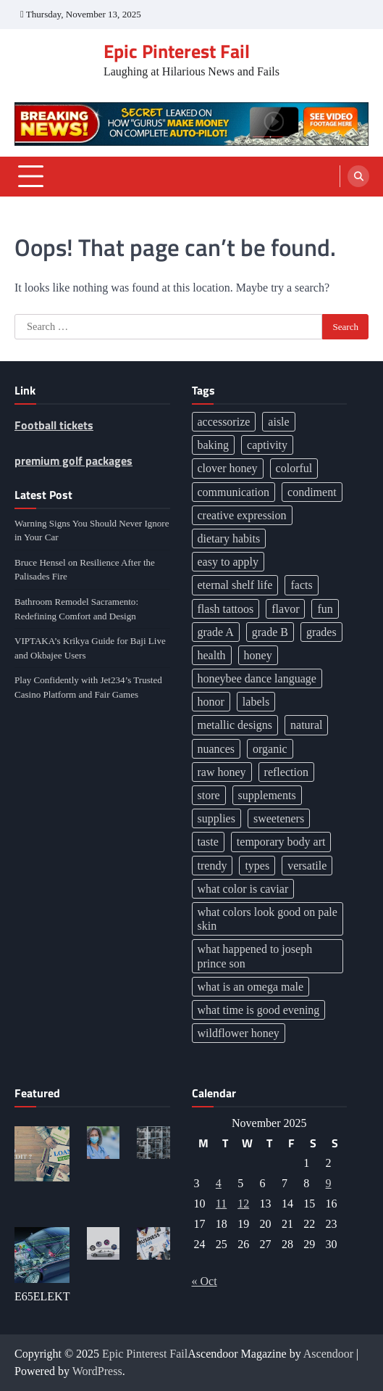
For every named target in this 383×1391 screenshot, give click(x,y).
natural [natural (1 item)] (306, 725)
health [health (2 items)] (212, 655)
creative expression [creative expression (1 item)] (242, 515)
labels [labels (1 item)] (256, 702)
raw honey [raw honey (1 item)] (222, 772)
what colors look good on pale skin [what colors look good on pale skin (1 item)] (267, 919)
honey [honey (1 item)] (258, 655)
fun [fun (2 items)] (324, 609)
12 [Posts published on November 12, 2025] (243, 1203)
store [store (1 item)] (209, 795)
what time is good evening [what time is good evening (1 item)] (259, 1010)
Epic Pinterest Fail (177, 50)
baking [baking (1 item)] (214, 445)
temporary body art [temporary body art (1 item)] (281, 841)
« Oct (204, 1281)
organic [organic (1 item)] (270, 749)
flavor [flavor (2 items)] (285, 609)
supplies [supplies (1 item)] (216, 818)
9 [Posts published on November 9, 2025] (329, 1183)
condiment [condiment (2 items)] (312, 492)
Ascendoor (328, 1353)
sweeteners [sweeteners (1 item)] (278, 818)
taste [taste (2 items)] (208, 841)
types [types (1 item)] (257, 865)
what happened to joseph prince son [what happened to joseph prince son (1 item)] (255, 956)
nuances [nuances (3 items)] (216, 749)
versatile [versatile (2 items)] (307, 865)
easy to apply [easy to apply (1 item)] (228, 562)
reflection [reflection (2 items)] (286, 772)
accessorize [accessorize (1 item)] (224, 422)
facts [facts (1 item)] (301, 585)
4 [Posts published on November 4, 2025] (219, 1183)
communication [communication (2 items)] (234, 492)
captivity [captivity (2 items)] (267, 445)
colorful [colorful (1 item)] (294, 468)
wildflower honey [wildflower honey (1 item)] (238, 1033)
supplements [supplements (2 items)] (267, 795)
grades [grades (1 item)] (321, 632)
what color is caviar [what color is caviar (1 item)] (243, 889)
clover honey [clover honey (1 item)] (228, 468)
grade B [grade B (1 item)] (270, 632)
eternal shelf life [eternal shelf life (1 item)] (235, 585)
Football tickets (53, 425)
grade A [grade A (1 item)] (216, 632)
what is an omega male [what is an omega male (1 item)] (251, 987)
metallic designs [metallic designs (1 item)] (235, 725)
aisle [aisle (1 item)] (278, 422)
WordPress (97, 1371)
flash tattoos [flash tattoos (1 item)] (226, 609)
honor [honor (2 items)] (211, 702)
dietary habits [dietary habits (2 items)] (229, 538)
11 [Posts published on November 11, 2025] (221, 1203)
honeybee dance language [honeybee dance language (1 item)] (257, 678)
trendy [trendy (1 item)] (212, 865)
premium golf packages (73, 460)
